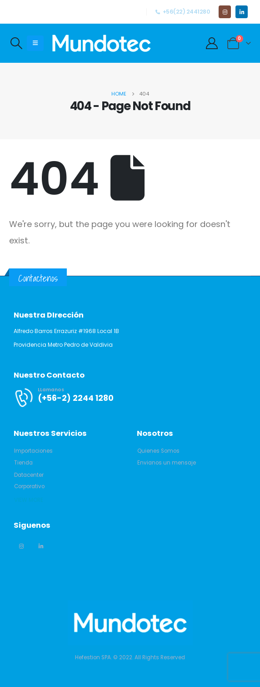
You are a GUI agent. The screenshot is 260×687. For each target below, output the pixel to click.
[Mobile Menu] (35, 43)
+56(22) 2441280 (182, 11)
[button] (33, 450)
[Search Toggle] (16, 43)
